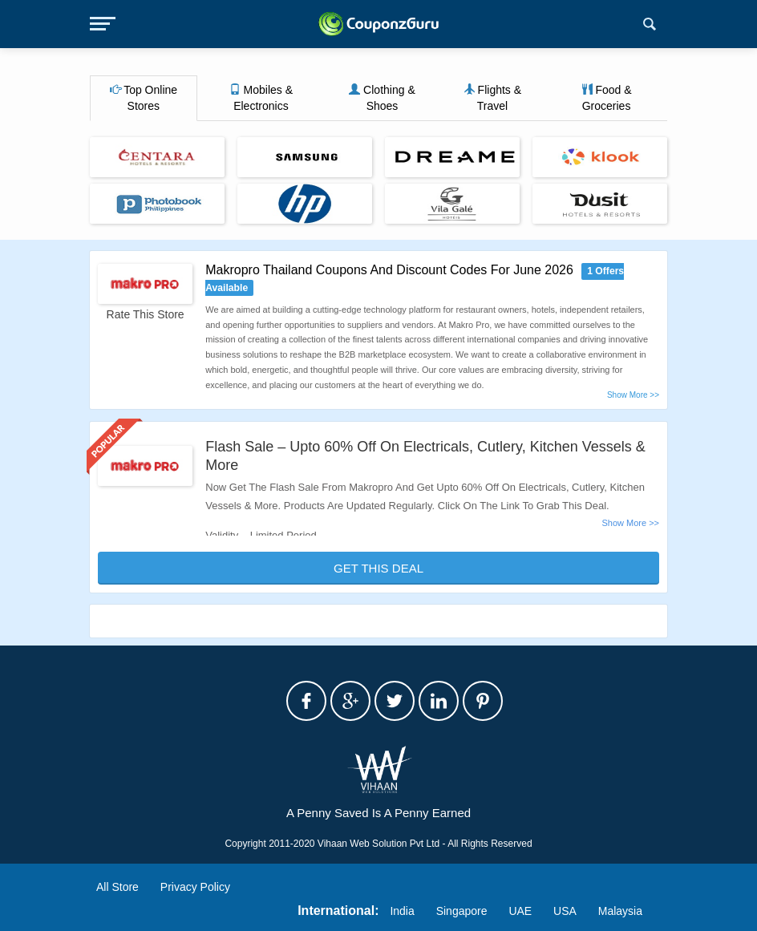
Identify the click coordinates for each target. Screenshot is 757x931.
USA (565, 911)
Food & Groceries (606, 97)
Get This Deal (378, 568)
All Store (117, 886)
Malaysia (620, 911)
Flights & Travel (492, 97)
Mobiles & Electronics (261, 97)
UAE (520, 911)
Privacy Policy (195, 886)
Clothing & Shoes (382, 97)
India (402, 911)
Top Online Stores (144, 97)
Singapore (462, 911)
